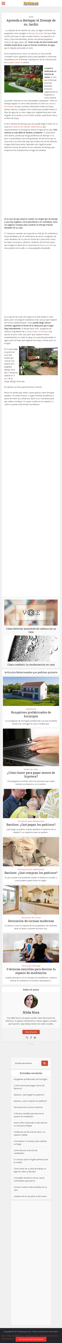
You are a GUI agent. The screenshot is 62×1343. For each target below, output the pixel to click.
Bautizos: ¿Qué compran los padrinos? (31, 873)
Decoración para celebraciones (31, 821)
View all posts (31, 1032)
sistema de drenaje (48, 245)
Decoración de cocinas (31, 918)
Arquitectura (31, 709)
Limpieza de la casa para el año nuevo (30, 1196)
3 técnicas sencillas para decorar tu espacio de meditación (31, 971)
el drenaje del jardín (34, 33)
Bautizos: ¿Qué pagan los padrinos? (31, 824)
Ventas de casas (31, 769)
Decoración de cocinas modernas (31, 921)
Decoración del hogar (31, 966)
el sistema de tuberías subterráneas (26, 126)
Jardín (31, 16)
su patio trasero (14, 62)
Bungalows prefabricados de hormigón (31, 714)
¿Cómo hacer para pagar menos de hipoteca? (31, 774)
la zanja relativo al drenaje (36, 331)
